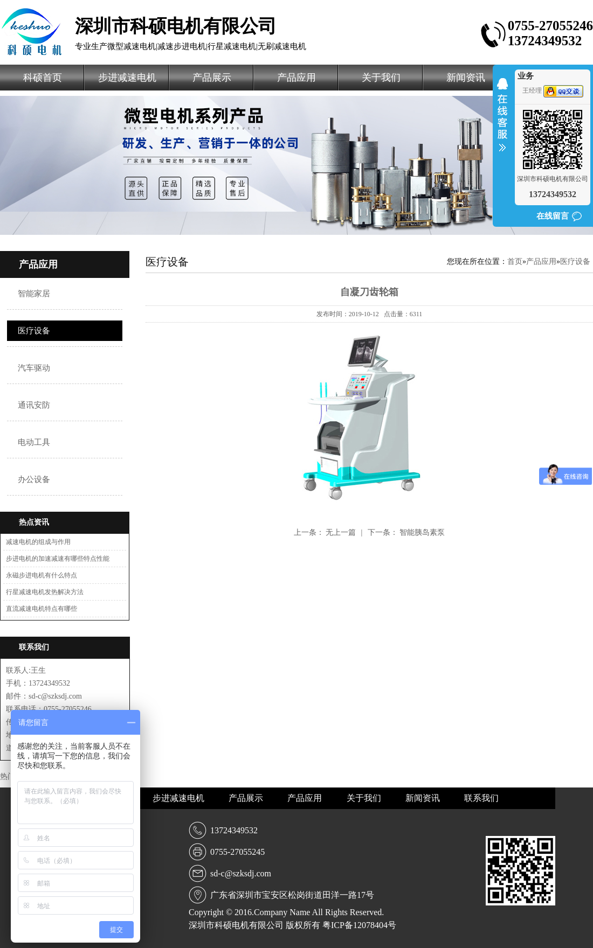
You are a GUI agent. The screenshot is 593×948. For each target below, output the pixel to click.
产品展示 (211, 77)
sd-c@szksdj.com (240, 873)
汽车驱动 (34, 368)
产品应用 (296, 77)
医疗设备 (34, 330)
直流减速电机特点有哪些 (41, 608)
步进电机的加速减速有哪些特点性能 (57, 558)
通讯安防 (34, 405)
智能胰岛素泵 (422, 532)
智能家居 (34, 293)
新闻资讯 (465, 77)
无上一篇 (342, 532)
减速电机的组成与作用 (38, 542)
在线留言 (552, 216)
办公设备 (34, 479)
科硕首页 (42, 77)
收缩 (502, 121)
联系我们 (481, 798)
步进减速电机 (127, 77)
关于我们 (381, 77)
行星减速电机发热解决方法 (45, 592)
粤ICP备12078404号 (359, 925)
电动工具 (34, 442)
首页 (514, 261)
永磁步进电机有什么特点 (41, 575)
